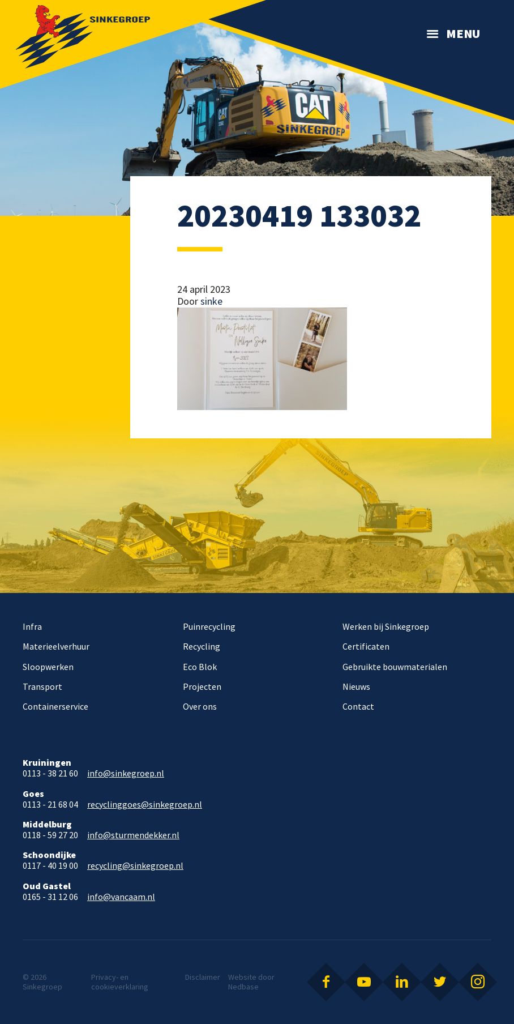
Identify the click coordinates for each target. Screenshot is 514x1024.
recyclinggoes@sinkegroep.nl (144, 804)
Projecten (202, 686)
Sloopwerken (48, 666)
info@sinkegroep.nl (125, 773)
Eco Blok (200, 666)
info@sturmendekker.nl (133, 835)
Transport (42, 686)
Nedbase (243, 987)
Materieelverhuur (56, 646)
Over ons (200, 706)
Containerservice (55, 706)
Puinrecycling (209, 626)
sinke (211, 301)
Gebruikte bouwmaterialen (394, 666)
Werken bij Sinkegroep (385, 626)
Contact (358, 706)
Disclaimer (202, 977)
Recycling (201, 646)
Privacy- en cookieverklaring (119, 982)
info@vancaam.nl (121, 896)
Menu (463, 33)
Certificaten (365, 646)
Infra (32, 626)
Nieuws (356, 686)
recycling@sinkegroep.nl (135, 865)
